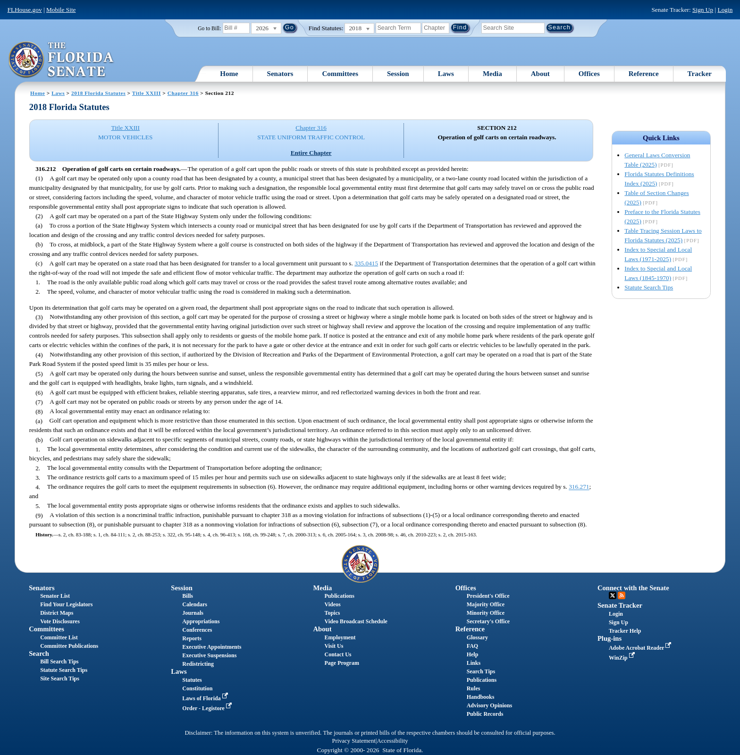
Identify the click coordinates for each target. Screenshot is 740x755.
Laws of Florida (205, 698)
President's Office (488, 596)
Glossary (477, 637)
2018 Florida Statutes (98, 93)
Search (39, 653)
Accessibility (392, 741)
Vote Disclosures (60, 621)
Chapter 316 (183, 93)
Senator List (55, 596)
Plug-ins (609, 638)
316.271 (579, 487)
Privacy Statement (353, 741)
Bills (187, 596)
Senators (280, 73)
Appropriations (200, 621)
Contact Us (338, 654)
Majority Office (486, 604)
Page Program (342, 663)
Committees (340, 73)
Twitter (612, 595)
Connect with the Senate (633, 588)
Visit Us (334, 646)
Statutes (192, 680)
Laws (446, 73)
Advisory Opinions (489, 705)
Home (229, 73)
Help (473, 654)
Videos (333, 604)
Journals (192, 613)
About (540, 73)
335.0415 (366, 263)
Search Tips (481, 671)
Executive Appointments (211, 647)
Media (492, 73)
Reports (192, 638)
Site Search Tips (59, 678)
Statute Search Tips (648, 287)
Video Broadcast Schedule (356, 621)
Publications (339, 596)
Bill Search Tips (59, 661)
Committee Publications (69, 646)
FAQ (472, 646)
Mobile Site (61, 9)
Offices (589, 73)
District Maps (56, 613)
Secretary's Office (488, 621)
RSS (621, 595)
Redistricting (198, 664)
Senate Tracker (619, 605)
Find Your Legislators (66, 604)
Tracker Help (625, 631)
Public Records (485, 714)
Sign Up (702, 9)
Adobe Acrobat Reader (641, 648)
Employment (340, 637)
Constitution (197, 688)
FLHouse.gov (25, 9)
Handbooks (481, 697)
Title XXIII (146, 93)
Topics (332, 613)
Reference (644, 73)
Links (473, 663)
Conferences (197, 630)
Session (398, 73)
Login (724, 9)
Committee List (59, 637)
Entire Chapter (311, 152)
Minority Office (486, 613)
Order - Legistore (208, 708)
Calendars (194, 604)
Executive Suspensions (209, 655)
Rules (473, 688)
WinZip (623, 657)
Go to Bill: (209, 28)
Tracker (700, 73)
